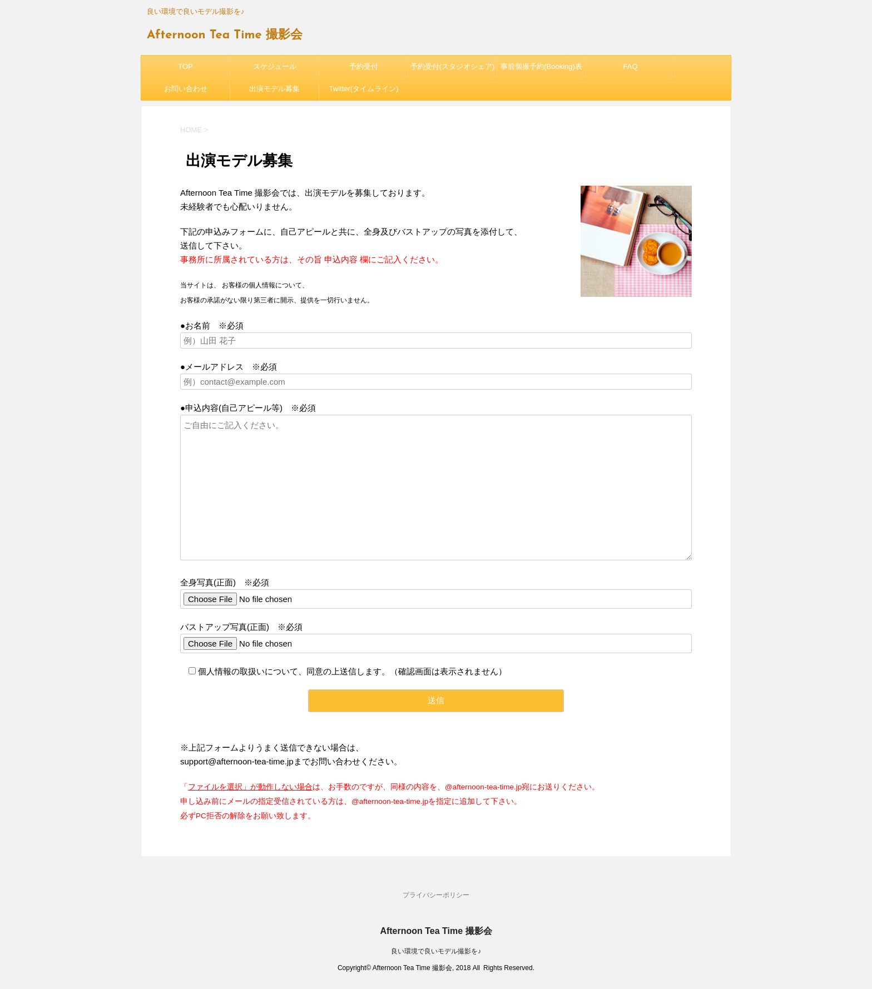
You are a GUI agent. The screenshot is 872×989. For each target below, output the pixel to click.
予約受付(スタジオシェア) (452, 66)
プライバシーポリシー (436, 895)
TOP (185, 66)
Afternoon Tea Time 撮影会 (225, 35)
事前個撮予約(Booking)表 (541, 66)
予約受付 (363, 66)
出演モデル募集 (274, 89)
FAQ (630, 66)
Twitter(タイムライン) (364, 89)
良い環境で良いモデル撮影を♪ (436, 951)
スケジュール (274, 66)
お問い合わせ (185, 89)
